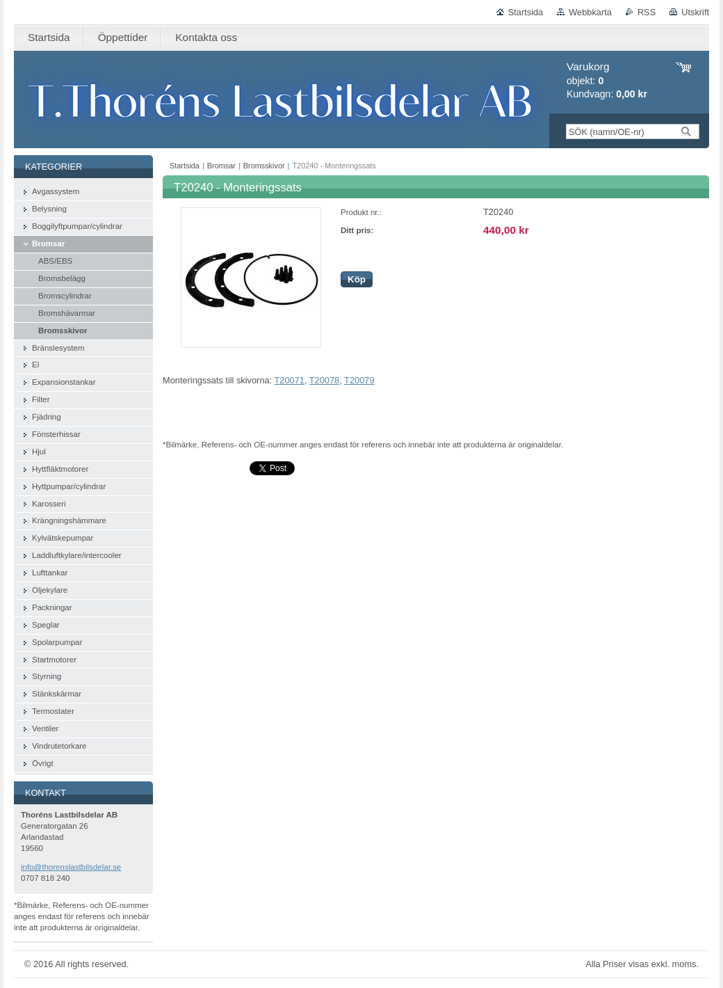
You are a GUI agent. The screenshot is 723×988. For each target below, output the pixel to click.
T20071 (289, 380)
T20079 (359, 380)
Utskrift (695, 12)
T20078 (324, 380)
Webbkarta (590, 12)
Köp (357, 279)
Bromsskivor (264, 165)
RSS (646, 12)
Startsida (526, 12)
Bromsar (221, 165)
